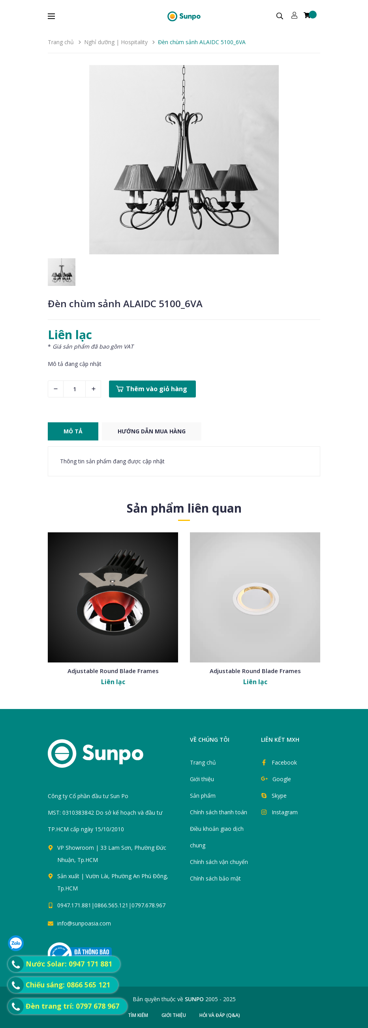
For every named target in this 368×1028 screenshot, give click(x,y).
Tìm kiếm (138, 1015)
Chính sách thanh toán (218, 812)
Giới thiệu (202, 779)
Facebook (284, 762)
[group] (184, 159)
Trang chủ (203, 762)
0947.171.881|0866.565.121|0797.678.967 (111, 905)
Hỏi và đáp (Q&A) (219, 1015)
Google (281, 779)
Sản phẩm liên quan (184, 508)
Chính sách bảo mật (215, 878)
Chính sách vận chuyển (219, 862)
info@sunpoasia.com (84, 923)
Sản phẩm (203, 795)
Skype (279, 795)
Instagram (285, 812)
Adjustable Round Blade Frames (113, 671)
